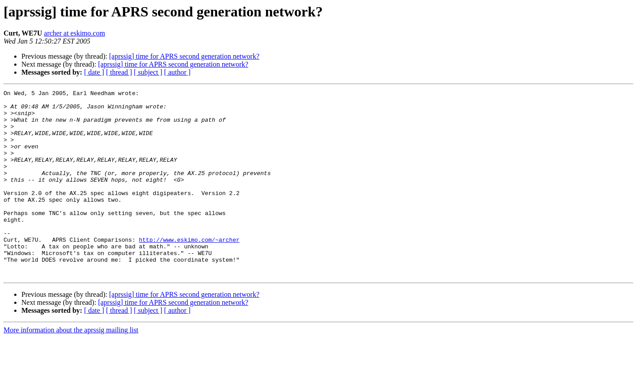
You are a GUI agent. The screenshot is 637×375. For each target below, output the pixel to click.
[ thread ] (119, 72)
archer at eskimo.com (74, 33)
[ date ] (94, 72)
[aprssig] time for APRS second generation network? (184, 56)
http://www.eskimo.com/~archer (189, 270)
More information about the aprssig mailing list (71, 367)
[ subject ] (148, 72)
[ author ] (177, 72)
